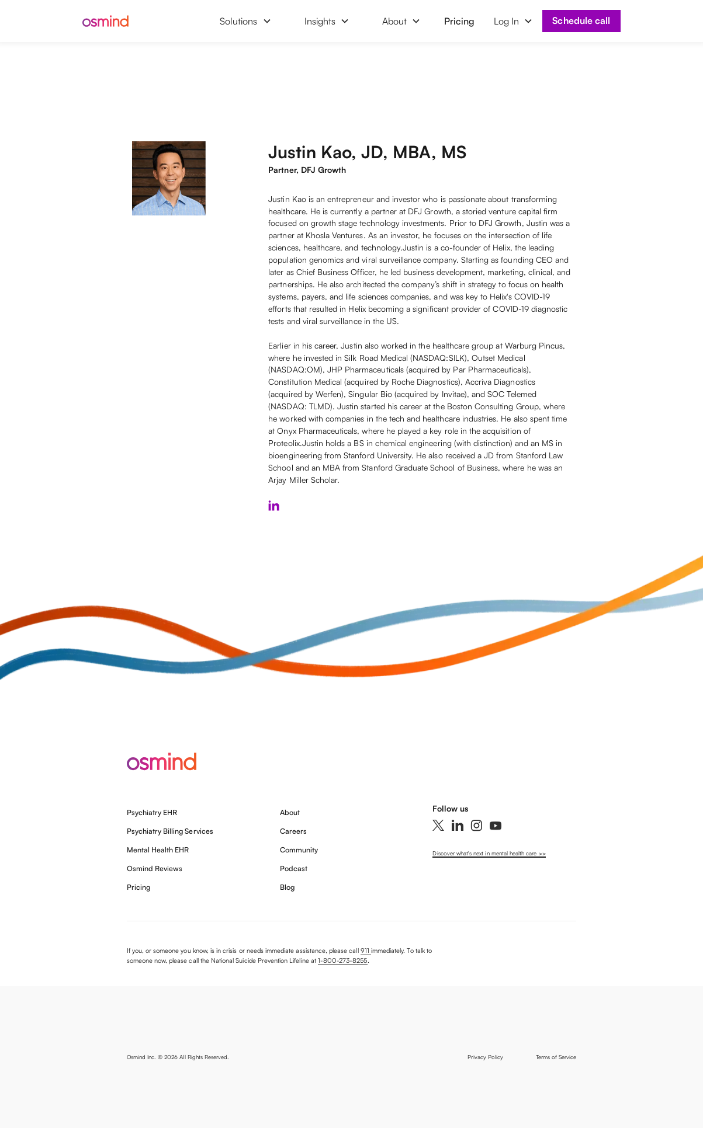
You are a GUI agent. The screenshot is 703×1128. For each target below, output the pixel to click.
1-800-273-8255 (343, 960)
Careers (293, 830)
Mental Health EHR (158, 849)
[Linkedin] (457, 825)
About (290, 812)
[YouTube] (495, 825)
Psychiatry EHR (152, 812)
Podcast (293, 868)
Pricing (459, 21)
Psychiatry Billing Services (170, 830)
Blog (287, 887)
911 (366, 950)
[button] (245, 21)
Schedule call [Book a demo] (581, 20)
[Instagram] (476, 825)
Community (299, 849)
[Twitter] (438, 825)
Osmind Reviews (155, 868)
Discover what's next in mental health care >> (488, 853)
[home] (115, 21)
